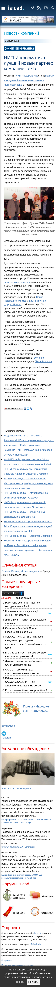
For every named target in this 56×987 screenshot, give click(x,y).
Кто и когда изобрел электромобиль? (26, 690)
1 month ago (30, 847)
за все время (23, 597)
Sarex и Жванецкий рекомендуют (20, 571)
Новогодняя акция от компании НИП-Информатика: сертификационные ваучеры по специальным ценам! (28, 483)
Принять (33, 981)
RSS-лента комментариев (16, 788)
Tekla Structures (43, 361)
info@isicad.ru (36, 944)
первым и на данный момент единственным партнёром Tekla (29, 80)
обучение (39, 357)
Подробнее (6, 960)
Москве (22, 300)
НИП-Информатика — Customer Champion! (28, 535)
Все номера (8, 725)
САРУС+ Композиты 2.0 (12, 847)
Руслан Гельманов (9, 853)
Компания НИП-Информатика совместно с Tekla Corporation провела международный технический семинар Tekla (28, 526)
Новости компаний (21, 33)
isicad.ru (38, 933)
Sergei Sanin (6, 828)
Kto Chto (5, 797)
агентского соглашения (17, 282)
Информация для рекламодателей (17, 965)
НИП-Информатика (27, 75)
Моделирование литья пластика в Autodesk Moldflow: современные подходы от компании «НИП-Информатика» (29, 440)
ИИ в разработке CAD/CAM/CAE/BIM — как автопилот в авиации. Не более (23, 682)
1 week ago (26, 822)
